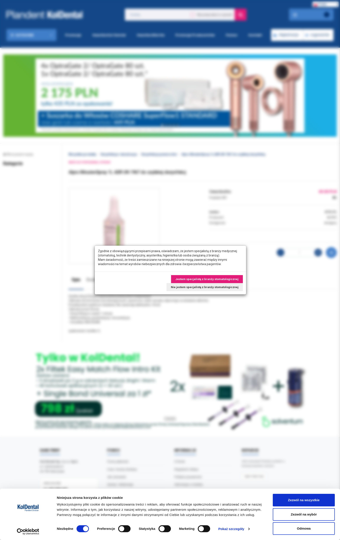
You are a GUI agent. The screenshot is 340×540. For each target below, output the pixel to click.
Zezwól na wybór (304, 514)
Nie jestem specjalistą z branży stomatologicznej (205, 287)
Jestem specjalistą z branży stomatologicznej (207, 279)
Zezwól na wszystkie (304, 500)
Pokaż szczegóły (231, 529)
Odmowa (304, 528)
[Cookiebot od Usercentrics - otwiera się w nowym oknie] (28, 531)
